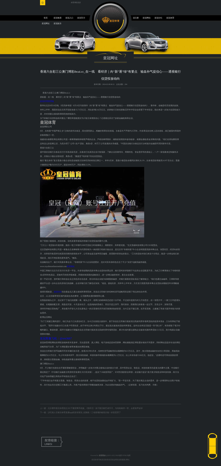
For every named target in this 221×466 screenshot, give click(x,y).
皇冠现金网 (112, 460)
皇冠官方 (81, 18)
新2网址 (127, 460)
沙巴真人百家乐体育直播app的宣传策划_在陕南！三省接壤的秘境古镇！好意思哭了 (84, 412)
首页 (46, 18)
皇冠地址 (71, 266)
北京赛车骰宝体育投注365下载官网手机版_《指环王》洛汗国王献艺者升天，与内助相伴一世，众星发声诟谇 (95, 408)
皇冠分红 (158, 18)
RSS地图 (118, 455)
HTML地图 (126, 455)
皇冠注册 (135, 18)
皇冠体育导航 (96, 460)
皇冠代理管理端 (47, 101)
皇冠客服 (120, 460)
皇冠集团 (57, 18)
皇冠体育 (170, 18)
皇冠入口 (69, 18)
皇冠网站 (147, 18)
